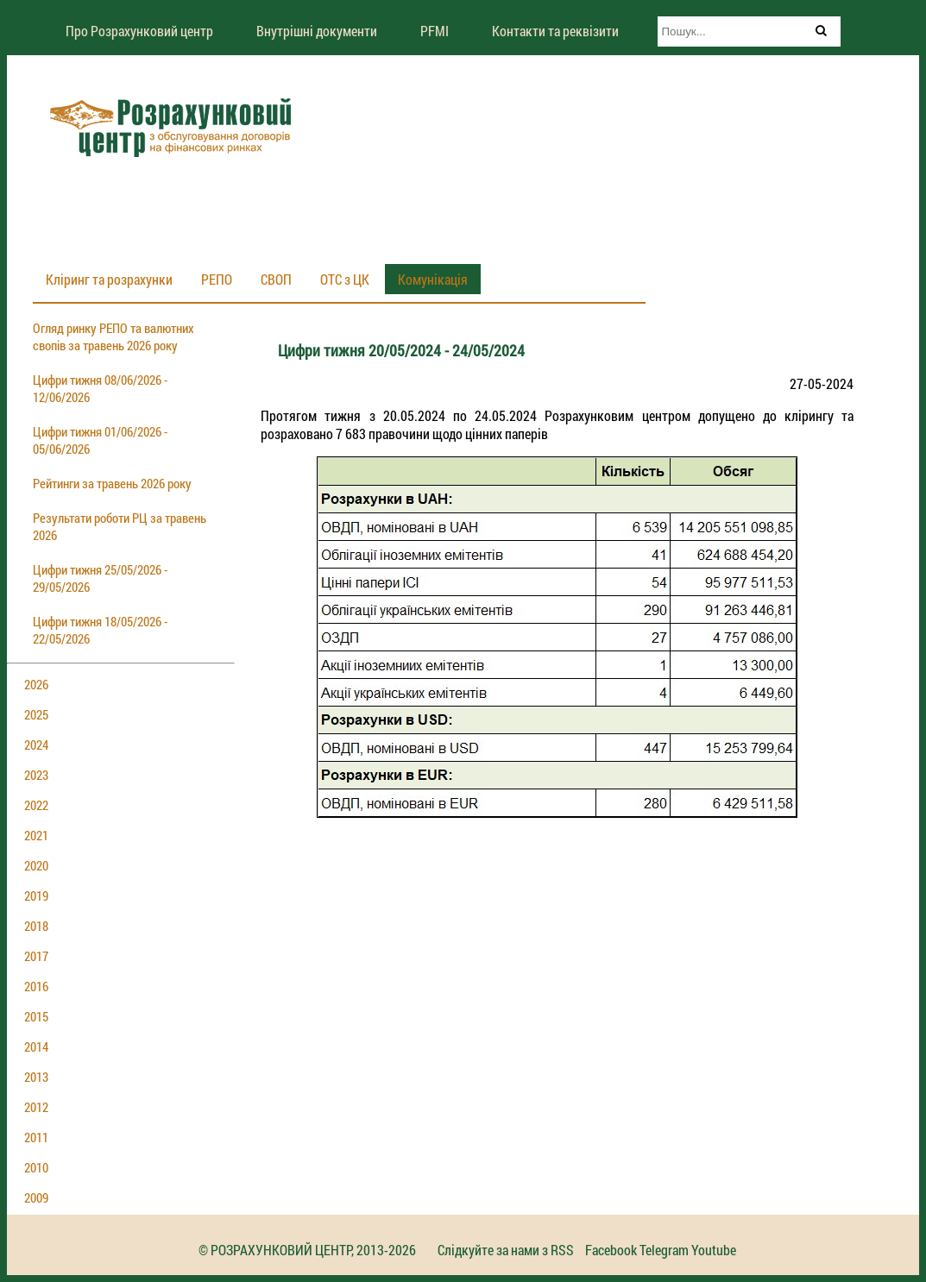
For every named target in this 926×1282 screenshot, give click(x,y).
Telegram (664, 1250)
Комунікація (433, 279)
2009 (36, 1197)
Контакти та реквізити (555, 31)
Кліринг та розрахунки (109, 279)
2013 (36, 1076)
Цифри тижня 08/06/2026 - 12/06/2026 (100, 388)
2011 (36, 1137)
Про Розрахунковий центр (139, 31)
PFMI (434, 31)
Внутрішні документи (316, 31)
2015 (36, 1016)
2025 (36, 714)
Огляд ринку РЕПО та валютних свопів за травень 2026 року (113, 336)
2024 (36, 744)
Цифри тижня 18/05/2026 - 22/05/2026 (100, 630)
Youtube (713, 1250)
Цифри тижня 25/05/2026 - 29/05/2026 (100, 578)
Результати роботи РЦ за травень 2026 (119, 526)
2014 (36, 1046)
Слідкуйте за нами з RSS (506, 1250)
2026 (36, 684)
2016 (36, 986)
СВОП (276, 279)
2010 (36, 1167)
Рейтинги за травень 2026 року (112, 483)
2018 (36, 925)
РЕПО (216, 279)
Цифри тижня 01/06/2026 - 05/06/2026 (100, 440)
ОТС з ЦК (344, 279)
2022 (36, 805)
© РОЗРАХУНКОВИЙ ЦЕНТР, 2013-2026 (307, 1250)
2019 (36, 895)
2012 (36, 1106)
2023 (36, 774)
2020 (36, 865)
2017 (36, 956)
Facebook (611, 1250)
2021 (36, 835)
